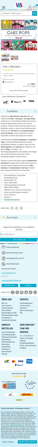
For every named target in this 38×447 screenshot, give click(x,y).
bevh (9, 382)
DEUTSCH (19, 423)
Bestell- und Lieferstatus (28, 345)
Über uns (4, 303)
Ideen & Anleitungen (26, 310)
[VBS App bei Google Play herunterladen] (12, 416)
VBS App (4, 354)
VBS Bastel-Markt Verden (10, 315)
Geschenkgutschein (26, 303)
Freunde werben (25, 306)
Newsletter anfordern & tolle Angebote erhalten (19, 228)
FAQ (21, 313)
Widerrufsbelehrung (8, 342)
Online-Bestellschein (8, 332)
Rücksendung (6, 339)
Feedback (28, 285)
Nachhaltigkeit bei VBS (9, 313)
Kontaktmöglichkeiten (27, 343)
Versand (33, 86)
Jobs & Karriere (7, 306)
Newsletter (23, 308)
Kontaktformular (10, 285)
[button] (3, 35)
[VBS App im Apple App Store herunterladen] (26, 416)
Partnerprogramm (7, 308)
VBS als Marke (6, 310)
